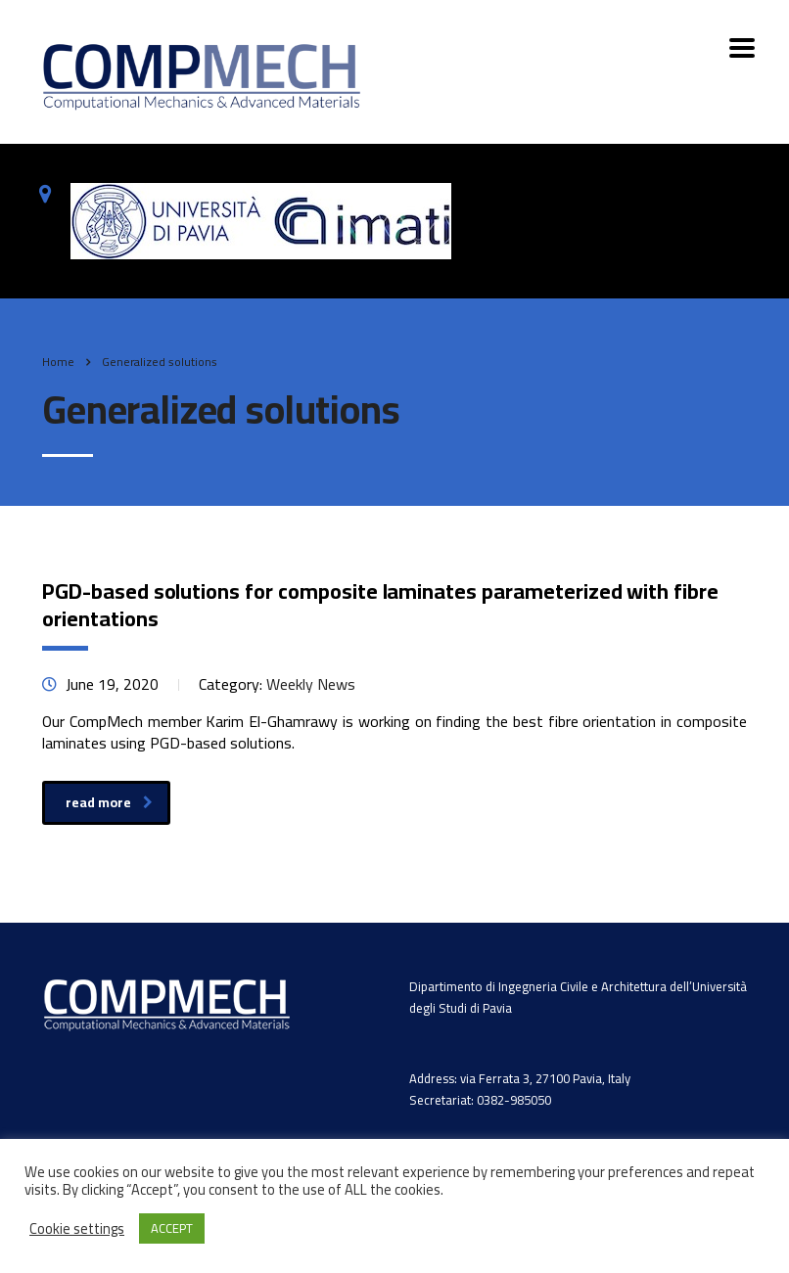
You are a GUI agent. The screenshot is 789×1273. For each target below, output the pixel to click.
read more (109, 802)
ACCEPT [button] (172, 1228)
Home (58, 361)
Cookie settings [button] (76, 1229)
